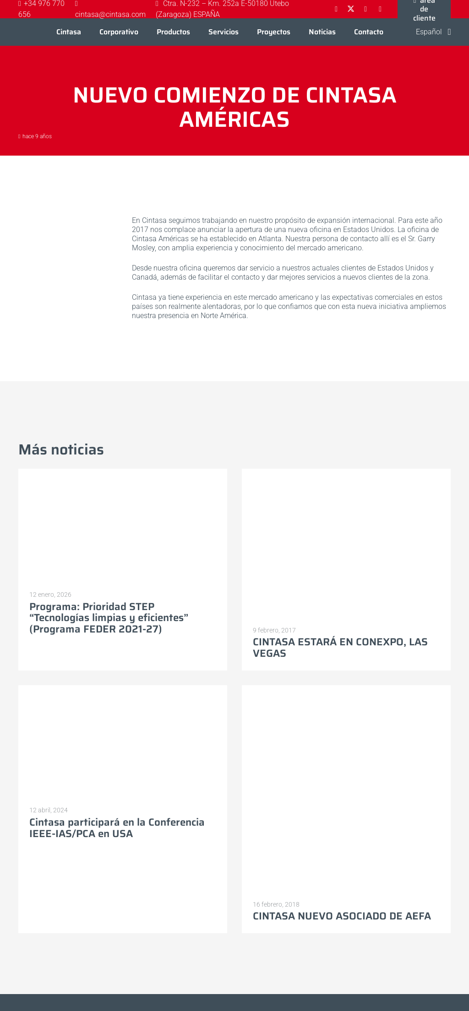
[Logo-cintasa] (27, 32)
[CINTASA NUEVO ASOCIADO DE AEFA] (346, 689)
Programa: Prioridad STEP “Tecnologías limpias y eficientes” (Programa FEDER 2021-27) (108, 618)
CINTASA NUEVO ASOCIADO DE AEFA (342, 916)
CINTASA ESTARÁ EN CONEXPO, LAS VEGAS (340, 648)
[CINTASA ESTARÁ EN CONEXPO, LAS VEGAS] (346, 473)
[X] (351, 9)
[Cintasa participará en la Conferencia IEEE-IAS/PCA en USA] (122, 689)
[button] (427, 32)
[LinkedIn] (365, 9)
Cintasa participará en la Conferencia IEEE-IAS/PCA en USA (117, 828)
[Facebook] (336, 9)
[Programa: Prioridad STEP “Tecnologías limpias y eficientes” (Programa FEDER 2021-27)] (122, 473)
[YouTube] (380, 9)
